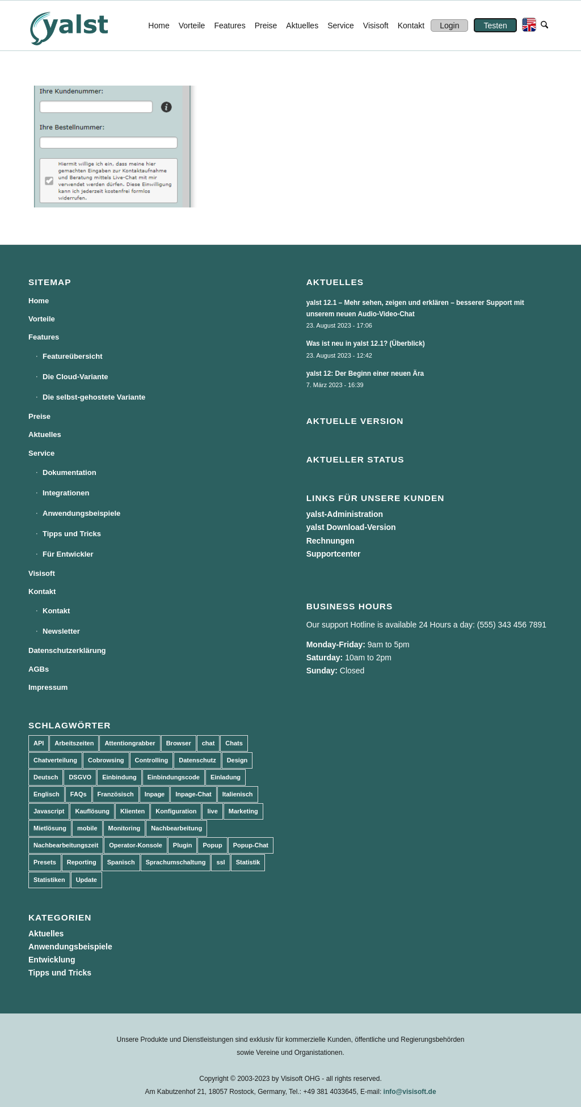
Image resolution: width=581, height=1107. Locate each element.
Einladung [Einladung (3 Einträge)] (225, 777)
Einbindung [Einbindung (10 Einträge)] (119, 777)
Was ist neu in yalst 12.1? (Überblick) (365, 343)
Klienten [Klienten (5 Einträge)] (132, 811)
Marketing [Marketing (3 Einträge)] (243, 811)
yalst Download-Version (351, 527)
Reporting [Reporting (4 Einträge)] (81, 862)
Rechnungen (330, 540)
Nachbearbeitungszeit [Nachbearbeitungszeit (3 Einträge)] (65, 845)
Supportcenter (333, 553)
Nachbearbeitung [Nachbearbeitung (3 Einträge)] (176, 828)
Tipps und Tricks (72, 533)
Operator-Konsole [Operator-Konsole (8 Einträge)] (135, 845)
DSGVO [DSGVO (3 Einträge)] (80, 777)
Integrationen (66, 493)
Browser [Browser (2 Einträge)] (178, 743)
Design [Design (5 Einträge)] (237, 760)
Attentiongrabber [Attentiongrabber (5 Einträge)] (129, 743)
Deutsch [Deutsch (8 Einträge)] (45, 777)
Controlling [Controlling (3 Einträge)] (152, 760)
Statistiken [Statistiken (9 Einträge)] (49, 879)
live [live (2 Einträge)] (212, 811)
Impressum (48, 687)
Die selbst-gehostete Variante (94, 397)
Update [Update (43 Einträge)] (86, 879)
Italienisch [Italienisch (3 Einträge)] (237, 794)
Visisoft (41, 573)
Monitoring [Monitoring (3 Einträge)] (124, 828)
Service (41, 453)
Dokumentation (69, 472)
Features (43, 337)
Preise (39, 416)
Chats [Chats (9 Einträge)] (234, 743)
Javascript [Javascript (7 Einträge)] (48, 811)
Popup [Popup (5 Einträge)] (212, 845)
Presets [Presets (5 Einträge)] (44, 862)
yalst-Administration (344, 514)
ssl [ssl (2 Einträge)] (220, 862)
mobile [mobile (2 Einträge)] (87, 828)
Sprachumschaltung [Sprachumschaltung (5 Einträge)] (176, 862)
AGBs (38, 669)
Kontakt (42, 591)
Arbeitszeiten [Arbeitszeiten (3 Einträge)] (74, 743)
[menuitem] (159, 25)
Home (38, 300)
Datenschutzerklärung (67, 650)
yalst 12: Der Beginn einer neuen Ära (365, 374)
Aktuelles (44, 434)
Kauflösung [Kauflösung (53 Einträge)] (92, 811)
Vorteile (41, 319)
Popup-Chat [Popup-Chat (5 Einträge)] (250, 845)
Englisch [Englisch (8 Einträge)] (46, 794)
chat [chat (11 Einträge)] (208, 743)
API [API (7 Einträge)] (38, 743)
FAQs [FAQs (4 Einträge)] (78, 794)
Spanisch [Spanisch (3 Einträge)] (121, 862)
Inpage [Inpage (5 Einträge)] (155, 794)
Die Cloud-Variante (75, 376)
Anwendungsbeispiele (81, 513)
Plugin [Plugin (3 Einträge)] (182, 845)
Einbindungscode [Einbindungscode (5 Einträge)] (174, 777)
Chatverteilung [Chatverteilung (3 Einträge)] (55, 760)
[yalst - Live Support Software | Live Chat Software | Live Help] (82, 25)
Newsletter (61, 631)
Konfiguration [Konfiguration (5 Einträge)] (175, 811)
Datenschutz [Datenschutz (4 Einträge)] (197, 760)
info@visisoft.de (410, 1092)
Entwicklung (51, 959)
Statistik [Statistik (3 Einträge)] (248, 862)
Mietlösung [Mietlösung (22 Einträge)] (49, 828)
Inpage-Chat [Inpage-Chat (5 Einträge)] (193, 794)
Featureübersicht (72, 356)
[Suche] (544, 25)
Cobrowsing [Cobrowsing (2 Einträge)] (106, 760)
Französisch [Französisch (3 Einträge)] (116, 794)
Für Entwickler (68, 554)
